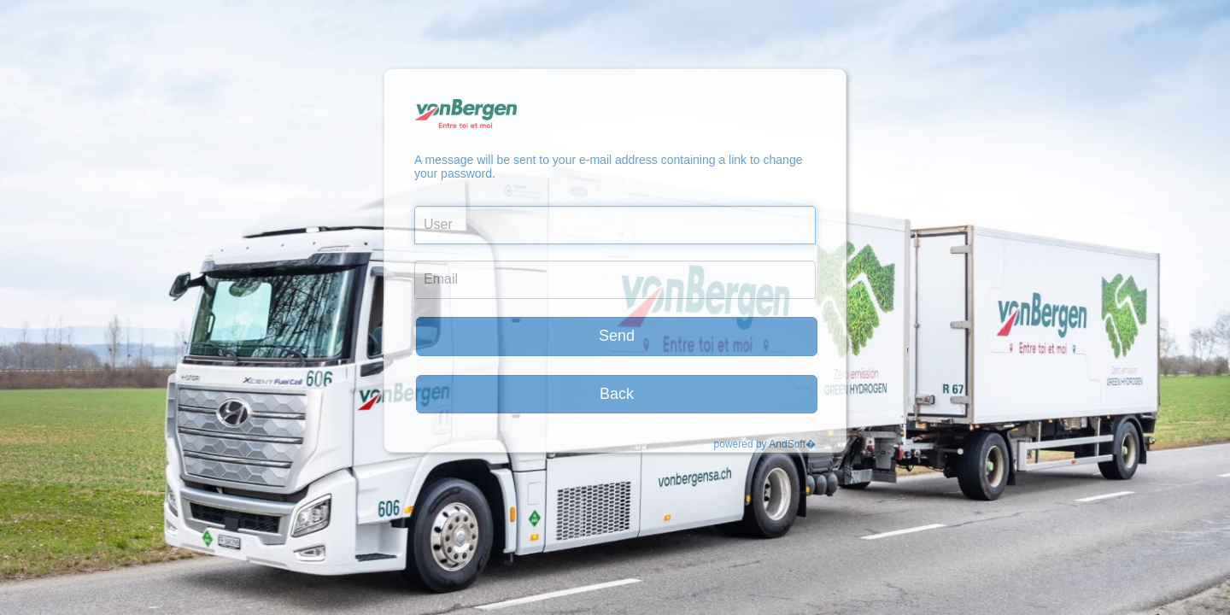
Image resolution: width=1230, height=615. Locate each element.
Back (617, 393)
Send (617, 335)
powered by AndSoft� (765, 444)
